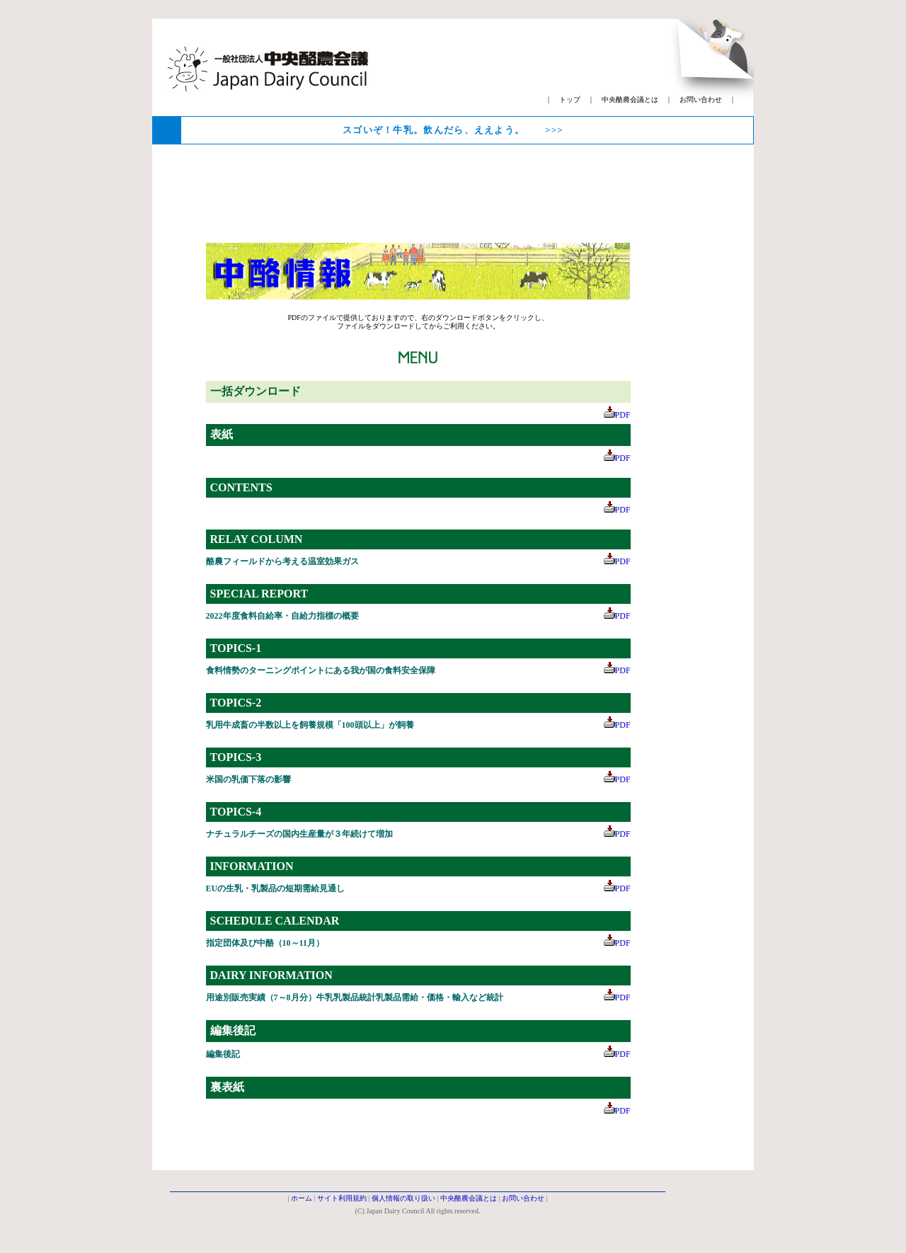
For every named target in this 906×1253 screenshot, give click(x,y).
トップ (569, 99)
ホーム (301, 1198)
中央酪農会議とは (630, 99)
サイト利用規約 (342, 1198)
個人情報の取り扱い (403, 1198)
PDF (617, 415)
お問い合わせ (700, 99)
